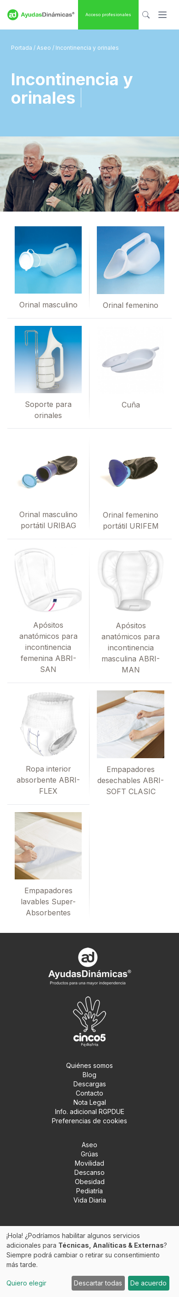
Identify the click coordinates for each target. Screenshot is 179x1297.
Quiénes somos (89, 1065)
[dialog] (89, 1261)
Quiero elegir (26, 1283)
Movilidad (89, 1163)
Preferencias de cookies (89, 1121)
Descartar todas (98, 1283)
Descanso (89, 1172)
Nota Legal (89, 1102)
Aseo (44, 47)
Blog (89, 1075)
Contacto (89, 1093)
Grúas (89, 1154)
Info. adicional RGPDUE (89, 1111)
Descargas (89, 1084)
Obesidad (90, 1181)
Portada (22, 47)
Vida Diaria (89, 1200)
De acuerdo (148, 1283)
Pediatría (89, 1191)
